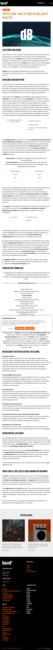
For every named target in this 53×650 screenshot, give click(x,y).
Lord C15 (22, 501)
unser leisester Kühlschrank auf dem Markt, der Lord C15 (29, 277)
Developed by (44, 648)
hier (16, 325)
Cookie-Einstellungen (31, 571)
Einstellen (10, 328)
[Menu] (50, 3)
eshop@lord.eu (5, 582)
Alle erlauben (30, 328)
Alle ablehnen (19, 328)
